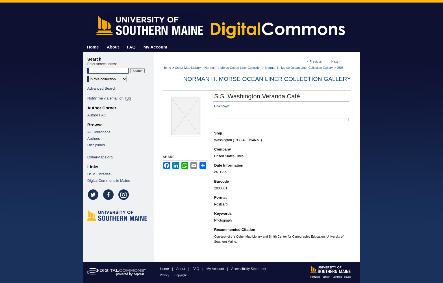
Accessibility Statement (248, 269)
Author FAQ (97, 115)
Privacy (165, 275)
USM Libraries (98, 174)
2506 (339, 67)
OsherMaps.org (100, 157)
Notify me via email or (109, 98)
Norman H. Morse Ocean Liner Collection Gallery (299, 67)
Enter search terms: (102, 64)
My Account (216, 269)
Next (334, 61)
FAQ (196, 269)
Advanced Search (101, 88)
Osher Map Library (188, 67)
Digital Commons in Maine (108, 180)
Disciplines (96, 145)
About (181, 269)
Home (167, 67)
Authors (93, 138)
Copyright (181, 275)
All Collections (98, 132)
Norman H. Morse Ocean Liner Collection (233, 67)
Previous (316, 61)
